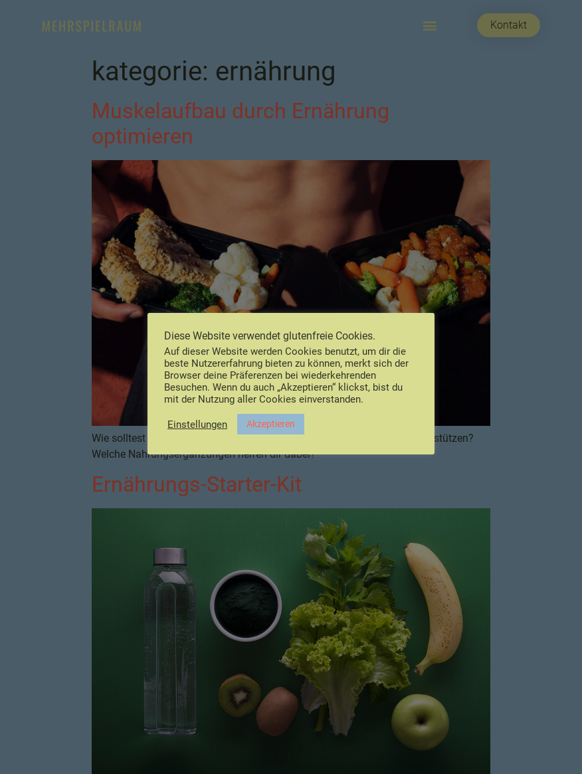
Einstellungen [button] (197, 425)
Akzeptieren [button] (270, 424)
